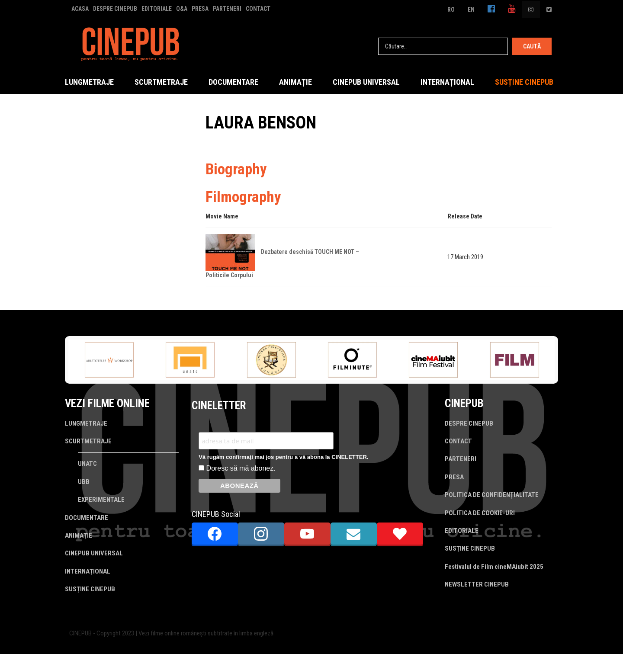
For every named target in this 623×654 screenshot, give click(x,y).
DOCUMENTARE (233, 82)
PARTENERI (227, 8)
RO (451, 9)
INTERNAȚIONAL (447, 82)
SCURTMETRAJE (161, 82)
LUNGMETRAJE (89, 82)
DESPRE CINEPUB (115, 8)
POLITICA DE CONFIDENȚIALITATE (492, 495)
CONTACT (258, 8)
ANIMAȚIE (295, 82)
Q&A (181, 8)
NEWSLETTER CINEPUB (477, 584)
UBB (84, 482)
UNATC (87, 464)
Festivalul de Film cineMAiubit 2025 (494, 567)
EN (471, 9)
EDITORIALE (156, 8)
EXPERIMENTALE (101, 499)
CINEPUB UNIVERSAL (366, 82)
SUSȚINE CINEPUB (524, 82)
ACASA (80, 8)
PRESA (200, 8)
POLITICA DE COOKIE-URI (480, 513)
